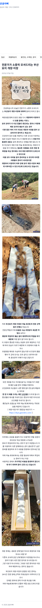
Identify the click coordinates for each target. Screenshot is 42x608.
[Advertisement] (21, 32)
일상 (2, 57)
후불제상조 (13, 57)
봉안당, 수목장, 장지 (28, 57)
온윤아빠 (4, 3)
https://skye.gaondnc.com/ (20, 412)
